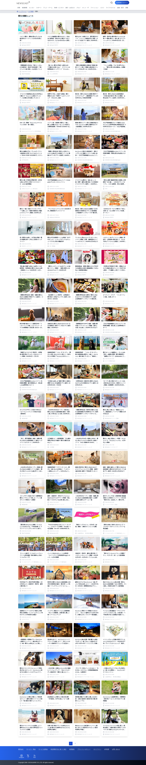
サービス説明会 (43, 749)
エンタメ (31, 7)
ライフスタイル (110, 7)
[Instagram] (21, 756)
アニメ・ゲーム (47, 7)
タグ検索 (31, 11)
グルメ (78, 7)
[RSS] (34, 756)
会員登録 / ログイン (122, 2)
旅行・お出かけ (70, 7)
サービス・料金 (31, 749)
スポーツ (38, 7)
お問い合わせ (116, 749)
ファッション (94, 7)
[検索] (111, 2)
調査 (127, 7)
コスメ (102, 7)
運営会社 (20, 749)
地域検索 (24, 7)
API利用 (106, 749)
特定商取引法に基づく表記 (58, 749)
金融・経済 (120, 7)
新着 (19, 7)
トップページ (21, 11)
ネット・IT (85, 7)
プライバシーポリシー (84, 749)
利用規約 (71, 749)
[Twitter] (28, 756)
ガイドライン (97, 749)
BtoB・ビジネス (59, 7)
